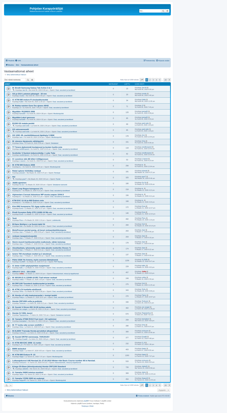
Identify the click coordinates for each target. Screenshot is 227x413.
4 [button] (156, 80)
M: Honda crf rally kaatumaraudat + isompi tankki (34, 295)
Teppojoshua (23, 315)
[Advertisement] (91, 37)
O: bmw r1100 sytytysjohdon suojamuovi (31, 266)
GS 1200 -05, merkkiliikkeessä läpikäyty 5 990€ (33, 135)
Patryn (21, 297)
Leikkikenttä (56, 220)
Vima (21, 143)
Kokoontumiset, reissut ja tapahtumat (65, 273)
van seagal (23, 309)
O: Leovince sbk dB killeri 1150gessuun (30, 159)
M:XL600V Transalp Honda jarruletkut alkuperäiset (35, 331)
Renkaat (57, 173)
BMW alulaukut (19, 349)
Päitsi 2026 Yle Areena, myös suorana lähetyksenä (35, 260)
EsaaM (24, 339)
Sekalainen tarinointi (60, 185)
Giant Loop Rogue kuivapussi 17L (27, 189)
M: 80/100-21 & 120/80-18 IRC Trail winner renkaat (34, 277)
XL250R (22, 262)
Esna (21, 208)
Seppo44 (22, 380)
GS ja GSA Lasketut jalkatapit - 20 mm (29, 94)
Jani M (24, 90)
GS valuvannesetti (20, 129)
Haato (21, 351)
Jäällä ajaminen (19, 183)
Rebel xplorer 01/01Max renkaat (26, 171)
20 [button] (165, 80)
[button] (142, 80)
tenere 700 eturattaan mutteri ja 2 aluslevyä (31, 254)
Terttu (21, 291)
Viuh (20, 226)
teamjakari (23, 321)
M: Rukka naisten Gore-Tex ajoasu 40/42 (30, 106)
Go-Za (21, 185)
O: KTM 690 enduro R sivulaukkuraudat (30, 100)
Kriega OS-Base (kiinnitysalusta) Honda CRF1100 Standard (39, 366)
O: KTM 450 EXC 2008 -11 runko (26, 343)
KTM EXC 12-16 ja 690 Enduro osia (28, 200)
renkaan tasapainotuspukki (24, 236)
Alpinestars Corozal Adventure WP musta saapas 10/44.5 (38, 194)
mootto (21, 96)
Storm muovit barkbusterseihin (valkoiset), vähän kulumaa (38, 242)
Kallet (21, 102)
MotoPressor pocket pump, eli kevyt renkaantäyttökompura (39, 230)
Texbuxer (22, 303)
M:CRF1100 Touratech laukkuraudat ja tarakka (33, 283)
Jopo (21, 232)
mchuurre (22, 333)
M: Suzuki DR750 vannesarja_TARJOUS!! (31, 337)
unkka (21, 279)
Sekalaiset (54, 143)
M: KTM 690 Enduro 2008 (23, 165)
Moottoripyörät (58, 113)
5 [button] (159, 80)
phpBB (86, 401)
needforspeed (24, 149)
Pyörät (58, 179)
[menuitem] (18, 60)
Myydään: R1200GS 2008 (23, 111)
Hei (13, 177)
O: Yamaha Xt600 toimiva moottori (27, 372)
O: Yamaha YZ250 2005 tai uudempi (28, 378)
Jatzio (21, 374)
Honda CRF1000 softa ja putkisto (27, 301)
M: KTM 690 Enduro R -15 (23, 355)
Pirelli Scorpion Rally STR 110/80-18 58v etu (32, 212)
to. (20, 167)
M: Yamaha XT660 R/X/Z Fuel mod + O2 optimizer (34, 319)
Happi (21, 356)
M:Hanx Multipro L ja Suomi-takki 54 (28, 224)
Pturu (21, 220)
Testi (14, 218)
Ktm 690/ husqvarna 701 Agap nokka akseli (31, 206)
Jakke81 (25, 369)
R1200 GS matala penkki (23, 123)
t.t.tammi (22, 161)
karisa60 (22, 113)
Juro (20, 137)
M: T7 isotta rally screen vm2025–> (28, 325)
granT (24, 179)
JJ (20, 107)
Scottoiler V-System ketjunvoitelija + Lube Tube (33, 153)
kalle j (21, 268)
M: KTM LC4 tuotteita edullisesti (26, 289)
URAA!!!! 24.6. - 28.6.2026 (23, 272)
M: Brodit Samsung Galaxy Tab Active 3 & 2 (32, 88)
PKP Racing (58, 262)
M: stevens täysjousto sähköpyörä (27, 141)
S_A (20, 345)
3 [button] (153, 80)
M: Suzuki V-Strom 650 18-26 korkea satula (31, 307)
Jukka (21, 273)
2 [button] (149, 80)
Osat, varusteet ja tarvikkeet (65, 90)
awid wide (25, 126)
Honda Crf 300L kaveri (22, 313)
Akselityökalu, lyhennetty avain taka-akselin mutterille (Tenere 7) (41, 248)
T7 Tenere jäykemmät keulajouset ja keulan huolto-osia (37, 147)
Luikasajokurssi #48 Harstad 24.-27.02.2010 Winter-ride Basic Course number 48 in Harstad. (53, 360)
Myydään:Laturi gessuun (23, 117)
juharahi (22, 173)
